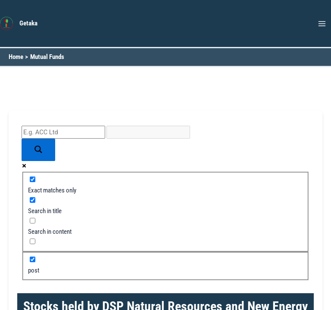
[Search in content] (32, 220)
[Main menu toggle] (322, 24)
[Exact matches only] (32, 179)
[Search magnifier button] (38, 150)
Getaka (28, 23)
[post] (32, 259)
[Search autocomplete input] (148, 132)
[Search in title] (32, 200)
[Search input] (63, 132)
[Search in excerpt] (32, 241)
